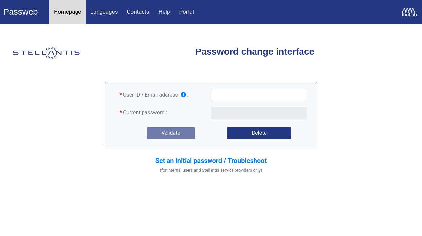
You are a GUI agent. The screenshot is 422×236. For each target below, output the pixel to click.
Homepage (67, 12)
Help (164, 12)
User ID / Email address (154, 95)
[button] (211, 159)
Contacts (138, 12)
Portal (186, 12)
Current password (144, 112)
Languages (104, 12)
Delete (259, 133)
